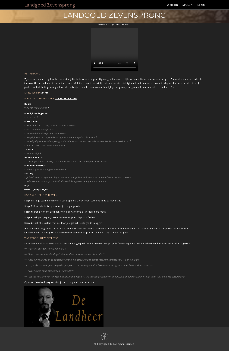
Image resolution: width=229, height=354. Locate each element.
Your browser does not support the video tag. (114, 49)
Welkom (172, 5)
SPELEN (187, 5)
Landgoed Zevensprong (49, 5)
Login (201, 5)
